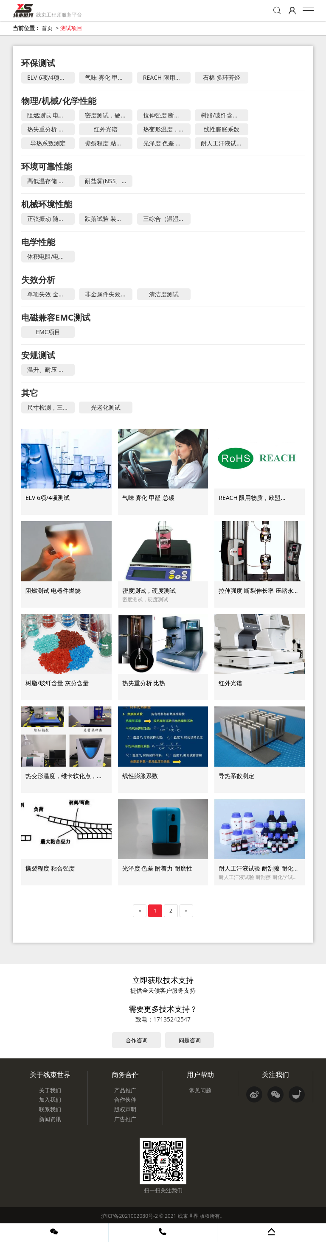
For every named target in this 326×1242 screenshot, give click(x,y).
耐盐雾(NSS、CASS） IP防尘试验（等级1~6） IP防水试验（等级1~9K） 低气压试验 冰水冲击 (108, 181)
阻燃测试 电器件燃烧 (51, 115)
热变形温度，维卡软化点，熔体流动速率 (167, 129)
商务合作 (125, 1074)
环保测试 (38, 63)
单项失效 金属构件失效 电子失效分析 (51, 294)
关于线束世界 (50, 1074)
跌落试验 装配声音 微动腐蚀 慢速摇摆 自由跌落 (108, 219)
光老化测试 (106, 407)
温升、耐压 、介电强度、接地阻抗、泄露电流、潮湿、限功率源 (51, 370)
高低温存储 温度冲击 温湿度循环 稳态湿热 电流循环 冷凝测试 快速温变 (51, 181)
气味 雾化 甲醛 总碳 (108, 77)
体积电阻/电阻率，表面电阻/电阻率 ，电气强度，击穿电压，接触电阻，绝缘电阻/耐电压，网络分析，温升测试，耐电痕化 (51, 256)
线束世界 (188, 1216)
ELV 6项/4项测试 (49, 77)
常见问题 (200, 1090)
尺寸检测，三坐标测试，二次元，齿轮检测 (51, 407)
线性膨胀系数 (221, 129)
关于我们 (50, 1090)
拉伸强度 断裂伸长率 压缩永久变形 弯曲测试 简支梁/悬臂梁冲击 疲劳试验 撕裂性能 (167, 115)
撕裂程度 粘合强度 (108, 143)
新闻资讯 (50, 1119)
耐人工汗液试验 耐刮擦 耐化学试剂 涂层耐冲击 (224, 143)
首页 (47, 28)
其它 (29, 393)
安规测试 (38, 355)
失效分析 (38, 279)
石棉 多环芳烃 (221, 77)
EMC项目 (48, 332)
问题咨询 (190, 1040)
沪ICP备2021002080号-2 (129, 1216)
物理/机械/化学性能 (58, 100)
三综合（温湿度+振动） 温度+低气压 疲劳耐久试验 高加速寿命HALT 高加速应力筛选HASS (167, 219)
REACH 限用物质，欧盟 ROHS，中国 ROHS (167, 77)
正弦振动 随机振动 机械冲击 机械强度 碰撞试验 (51, 219)
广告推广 (125, 1119)
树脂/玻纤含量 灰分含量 (224, 115)
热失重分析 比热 (48, 129)
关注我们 (275, 1074)
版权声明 (125, 1109)
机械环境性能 (46, 204)
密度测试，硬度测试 (108, 115)
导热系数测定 (48, 143)
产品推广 (125, 1090)
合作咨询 (137, 1040)
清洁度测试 (164, 294)
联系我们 (50, 1109)
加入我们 (50, 1099)
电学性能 (38, 242)
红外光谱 (106, 129)
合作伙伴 (125, 1099)
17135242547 (172, 1019)
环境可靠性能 (46, 166)
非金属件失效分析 (108, 294)
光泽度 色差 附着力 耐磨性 (167, 143)
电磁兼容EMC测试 (55, 317)
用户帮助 (200, 1074)
